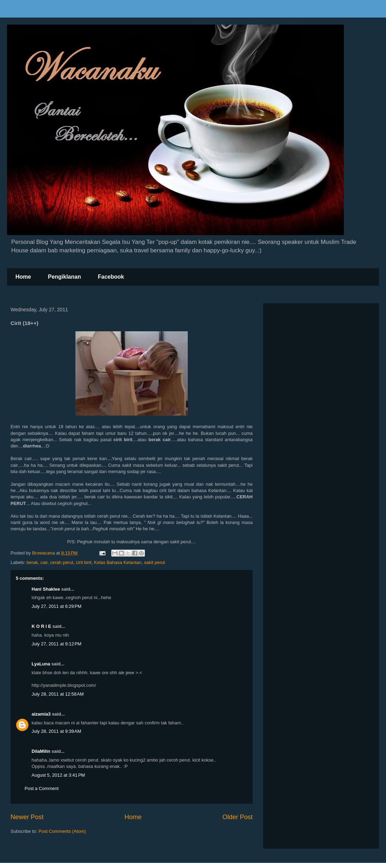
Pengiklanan (64, 277)
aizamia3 (41, 714)
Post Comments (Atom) (62, 831)
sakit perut (154, 562)
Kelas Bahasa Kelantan (117, 562)
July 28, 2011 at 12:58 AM (58, 694)
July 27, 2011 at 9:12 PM (56, 643)
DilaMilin (41, 751)
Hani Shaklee (46, 589)
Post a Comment (42, 788)
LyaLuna (41, 663)
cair (43, 562)
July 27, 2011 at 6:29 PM (56, 606)
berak (32, 562)
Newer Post (27, 817)
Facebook (111, 277)
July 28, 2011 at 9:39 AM (56, 731)
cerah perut (61, 562)
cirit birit (84, 562)
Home (23, 277)
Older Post (237, 817)
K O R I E (41, 626)
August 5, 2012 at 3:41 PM (58, 775)
